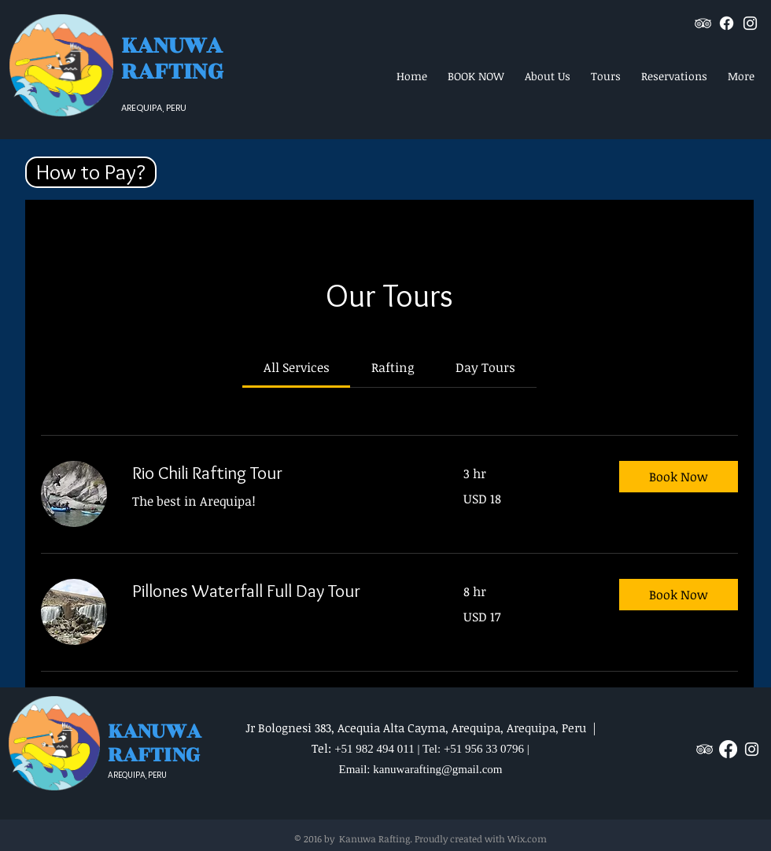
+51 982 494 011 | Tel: (389, 748)
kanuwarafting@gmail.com (437, 769)
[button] (91, 172)
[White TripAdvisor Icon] (703, 23)
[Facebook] (727, 23)
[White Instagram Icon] (750, 23)
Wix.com (527, 838)
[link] (297, 367)
